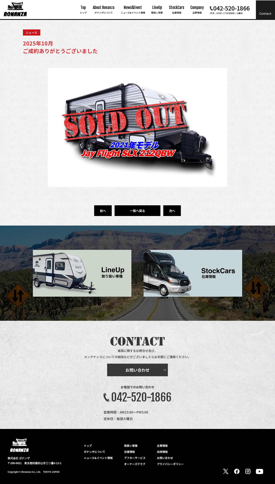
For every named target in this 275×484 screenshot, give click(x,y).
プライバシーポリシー (170, 464)
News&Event (133, 9)
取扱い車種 (131, 445)
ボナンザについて (94, 452)
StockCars (176, 9)
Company (197, 9)
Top (83, 9)
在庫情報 (129, 452)
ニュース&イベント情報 (98, 458)
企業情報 (162, 445)
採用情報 (162, 452)
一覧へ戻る (137, 210)
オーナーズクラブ (134, 464)
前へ (103, 210)
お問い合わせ (137, 377)
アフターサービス (135, 458)
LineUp (157, 9)
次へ (172, 210)
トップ (88, 445)
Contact (265, 13)
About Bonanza (103, 9)
